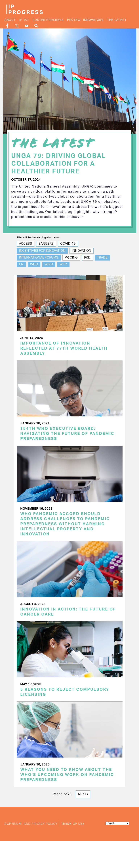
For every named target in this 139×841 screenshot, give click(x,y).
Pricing (71, 257)
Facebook (7, 25)
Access (25, 243)
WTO (63, 264)
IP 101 (24, 19)
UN (21, 264)
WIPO (49, 264)
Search (36, 25)
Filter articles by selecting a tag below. (38, 237)
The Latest (117, 19)
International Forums (38, 257)
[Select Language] (117, 823)
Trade (102, 257)
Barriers (46, 243)
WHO (34, 264)
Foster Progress (48, 19)
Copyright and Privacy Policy (31, 823)
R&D (87, 257)
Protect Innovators (85, 19)
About (10, 19)
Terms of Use (72, 823)
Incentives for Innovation (42, 250)
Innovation (81, 250)
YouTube (26, 26)
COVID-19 (68, 243)
